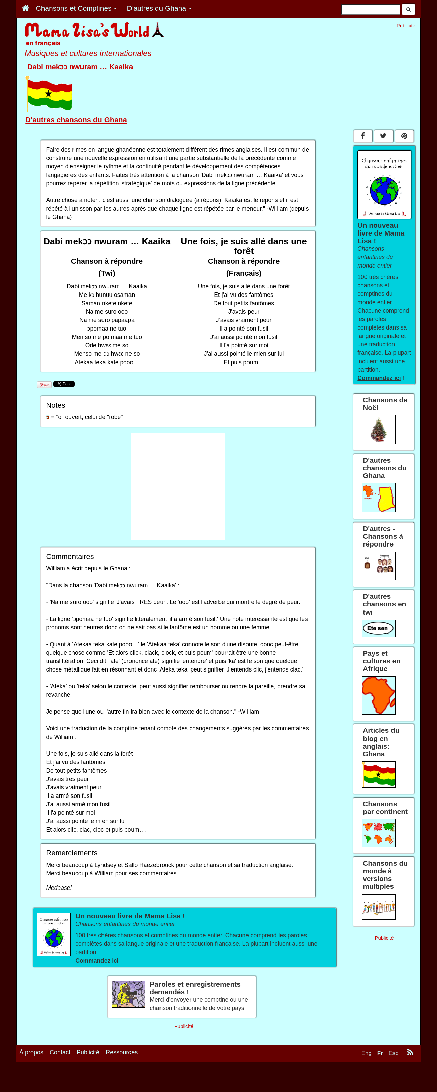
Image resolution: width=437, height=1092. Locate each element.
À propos (31, 1052)
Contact (60, 1052)
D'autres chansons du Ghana (76, 120)
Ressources (122, 1052)
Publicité (88, 1052)
